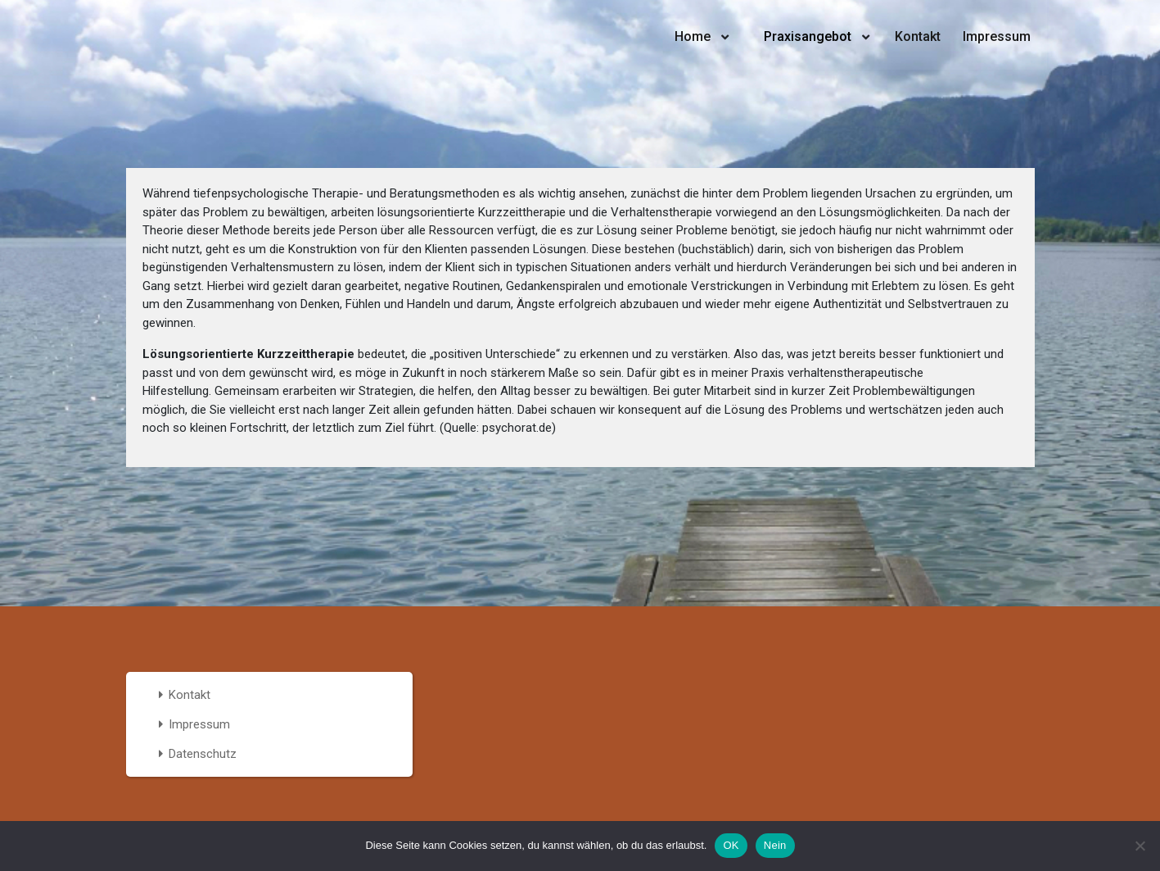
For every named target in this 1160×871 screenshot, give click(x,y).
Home (693, 36)
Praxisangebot (807, 36)
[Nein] (1139, 845)
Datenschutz (203, 753)
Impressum (997, 36)
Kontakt (918, 36)
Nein (775, 845)
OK (730, 845)
